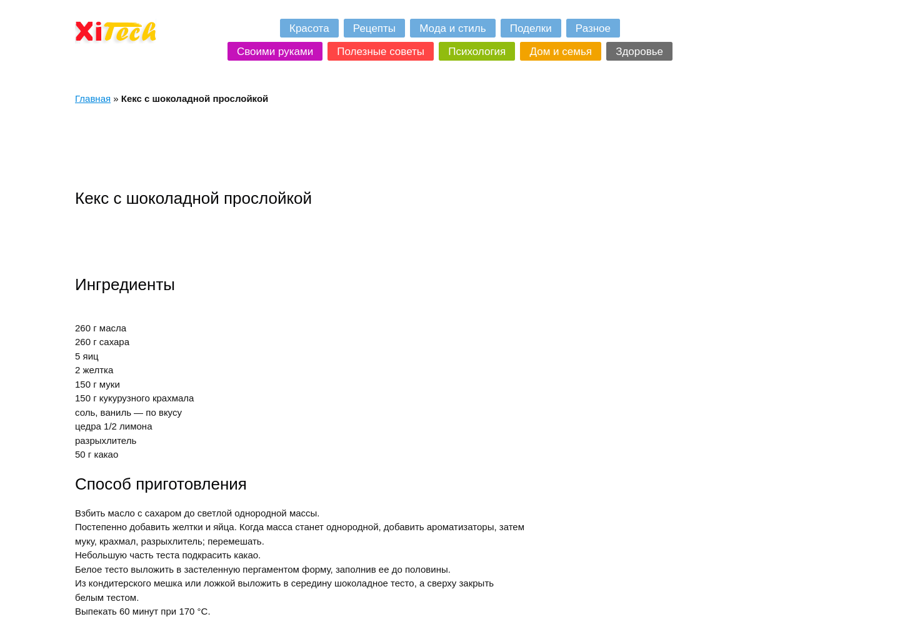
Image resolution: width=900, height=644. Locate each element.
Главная (93, 98)
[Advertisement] (302, 146)
